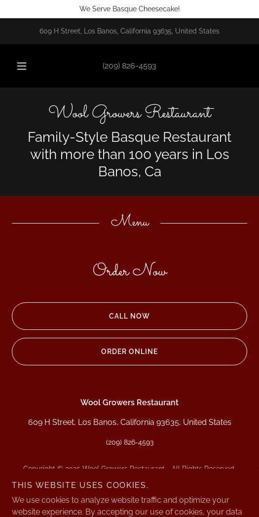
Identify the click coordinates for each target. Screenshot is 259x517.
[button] (22, 66)
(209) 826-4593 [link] (129, 65)
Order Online (85, 351)
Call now (81, 316)
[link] (129, 114)
